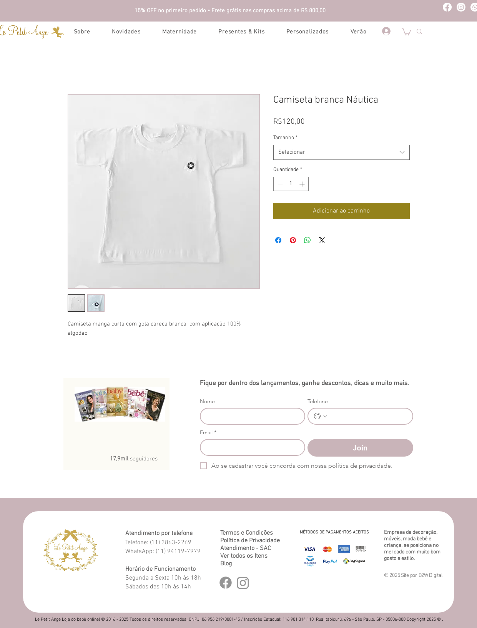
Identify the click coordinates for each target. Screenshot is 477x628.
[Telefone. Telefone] (368, 416)
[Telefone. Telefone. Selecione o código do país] (320, 416)
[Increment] (302, 184)
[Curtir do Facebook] (118, 442)
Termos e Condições (246, 533)
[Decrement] (279, 184)
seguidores (144, 458)
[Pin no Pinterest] (293, 240)
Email (208, 432)
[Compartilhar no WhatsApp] (307, 240)
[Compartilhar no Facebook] (278, 240)
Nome (207, 401)
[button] (406, 31)
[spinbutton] (291, 184)
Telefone (317, 401)
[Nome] (250, 416)
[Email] (250, 447)
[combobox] (341, 152)
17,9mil (120, 458)
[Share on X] (322, 240)
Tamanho (285, 138)
